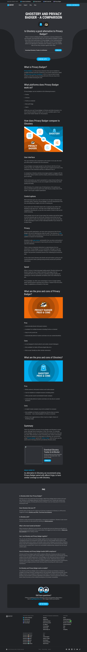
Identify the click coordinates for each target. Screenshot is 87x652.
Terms (40, 649)
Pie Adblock (45, 624)
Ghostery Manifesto (67, 619)
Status (64, 617)
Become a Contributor (73, 5)
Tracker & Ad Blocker (25, 1)
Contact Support (46, 636)
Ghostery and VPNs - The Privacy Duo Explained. (40, 512)
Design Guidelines (46, 641)
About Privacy (45, 643)
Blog (31, 5)
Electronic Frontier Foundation (34, 74)
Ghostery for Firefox (27, 636)
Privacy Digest (57, 1)
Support (25, 5)
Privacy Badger (28, 71)
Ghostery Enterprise (67, 624)
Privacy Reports (67, 621)
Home (20, 5)
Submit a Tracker (46, 638)
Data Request (45, 640)
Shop (35, 5)
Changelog (65, 629)
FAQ (44, 635)
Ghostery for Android (27, 643)
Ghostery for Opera (27, 640)
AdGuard (44, 617)
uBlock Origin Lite (46, 629)
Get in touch (43, 604)
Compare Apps (43, 59)
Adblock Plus (45, 619)
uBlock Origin (45, 438)
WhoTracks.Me (47, 1)
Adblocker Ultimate (46, 621)
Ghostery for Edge (27, 641)
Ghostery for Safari (27, 638)
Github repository (49, 521)
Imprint (49, 649)
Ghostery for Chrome (27, 635)
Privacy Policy (44, 649)
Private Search (37, 1)
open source (36, 240)
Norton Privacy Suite (47, 622)
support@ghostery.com (36, 599)
